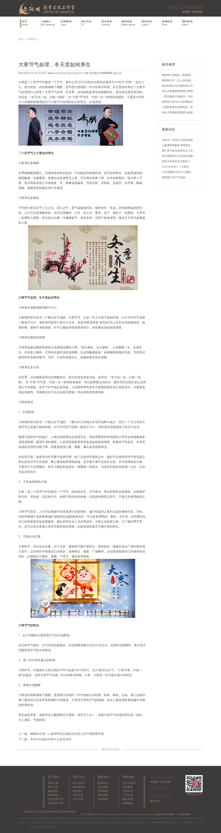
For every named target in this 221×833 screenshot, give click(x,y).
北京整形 (127, 787)
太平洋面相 (128, 783)
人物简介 (50, 23)
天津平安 (127, 791)
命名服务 (103, 799)
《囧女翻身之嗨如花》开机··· (178, 96)
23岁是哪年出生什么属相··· (177, 172)
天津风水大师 (65, 822)
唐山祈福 (127, 799)
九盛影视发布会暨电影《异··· (178, 107)
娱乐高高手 (79, 783)
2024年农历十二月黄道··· (176, 166)
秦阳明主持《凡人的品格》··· (178, 80)
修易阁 (89, 822)
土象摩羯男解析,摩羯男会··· (177, 145)
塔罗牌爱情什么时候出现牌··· (178, 156)
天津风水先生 (190, 822)
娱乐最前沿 (79, 787)
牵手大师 (78, 799)
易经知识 (151, 23)
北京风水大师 (55, 803)
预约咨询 (191, 23)
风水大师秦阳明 (47, 827)
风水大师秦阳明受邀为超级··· (178, 112)
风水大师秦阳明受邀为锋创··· (178, 91)
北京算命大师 (55, 799)
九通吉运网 (78, 822)
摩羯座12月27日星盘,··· (175, 177)
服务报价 (53, 791)
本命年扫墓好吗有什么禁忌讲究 (50, 739)
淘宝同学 (78, 795)
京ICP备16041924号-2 (92, 814)
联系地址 (53, 795)
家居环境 (103, 783)
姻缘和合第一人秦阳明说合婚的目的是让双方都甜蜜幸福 (67, 733)
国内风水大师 (175, 822)
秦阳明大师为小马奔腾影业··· (178, 101)
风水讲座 (110, 23)
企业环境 (103, 787)
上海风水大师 (129, 822)
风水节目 (90, 23)
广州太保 (127, 795)
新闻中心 (33, 39)
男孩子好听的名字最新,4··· (177, 161)
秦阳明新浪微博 (160, 822)
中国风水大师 (36, 822)
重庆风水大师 (144, 822)
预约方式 (53, 787)
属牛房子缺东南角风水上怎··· (178, 150)
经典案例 (70, 23)
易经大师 (53, 783)
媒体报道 (131, 23)
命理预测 (103, 791)
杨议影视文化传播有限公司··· (178, 85)
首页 (30, 23)
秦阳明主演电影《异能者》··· (178, 75)
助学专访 (78, 791)
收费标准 (171, 23)
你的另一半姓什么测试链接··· (178, 140)
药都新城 (127, 803)
